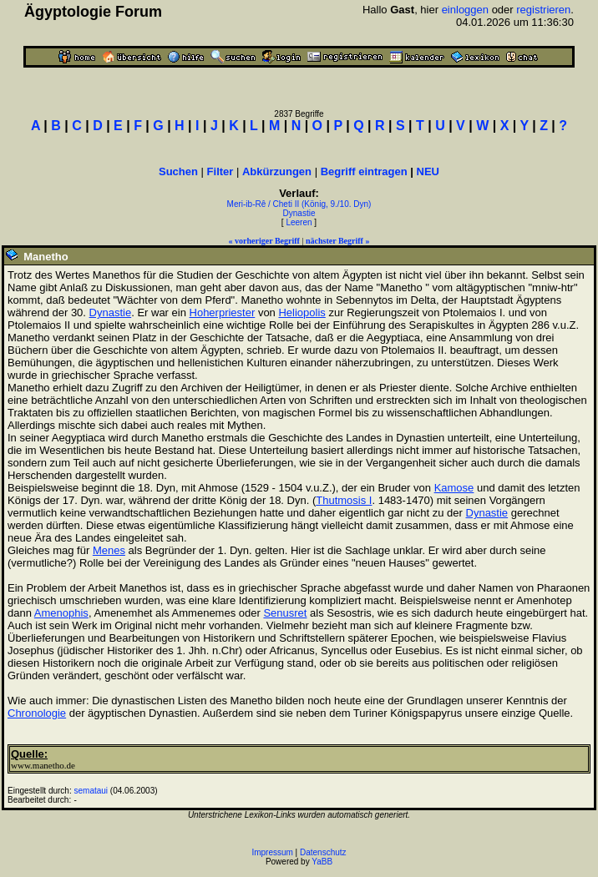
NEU (428, 171)
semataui (91, 790)
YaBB (322, 861)
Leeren (299, 222)
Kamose (454, 487)
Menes (109, 550)
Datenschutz (323, 852)
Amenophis (61, 613)
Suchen (178, 171)
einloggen (465, 9)
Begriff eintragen (364, 171)
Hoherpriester (223, 312)
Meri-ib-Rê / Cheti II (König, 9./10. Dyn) (299, 204)
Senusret (285, 613)
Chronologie (37, 713)
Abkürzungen (277, 171)
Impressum (271, 852)
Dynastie (299, 213)
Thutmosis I (344, 500)
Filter (220, 171)
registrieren (543, 9)
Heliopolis (301, 312)
